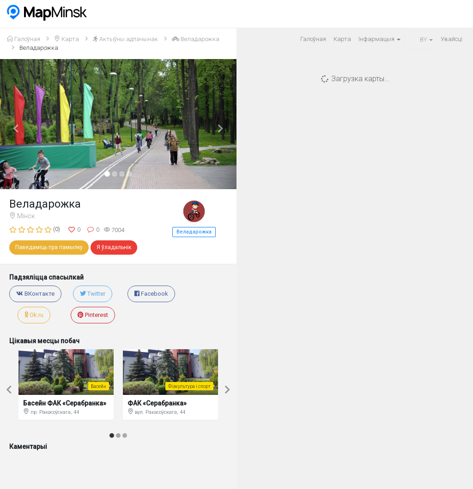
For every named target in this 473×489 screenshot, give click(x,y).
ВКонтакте (35, 293)
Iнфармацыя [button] (379, 39)
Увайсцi (451, 39)
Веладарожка (194, 232)
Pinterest (93, 314)
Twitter (92, 293)
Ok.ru (33, 314)
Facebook (151, 293)
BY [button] (420, 39)
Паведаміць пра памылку (49, 247)
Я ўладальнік (114, 247)
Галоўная (313, 39)
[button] (18, 124)
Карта (342, 39)
